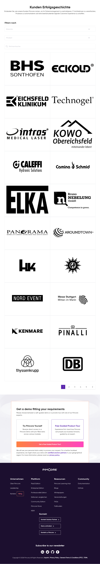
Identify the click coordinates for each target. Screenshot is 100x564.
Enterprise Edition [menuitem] (37, 488)
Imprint (46, 558)
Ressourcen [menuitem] (59, 479)
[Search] (7, 46)
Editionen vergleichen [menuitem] (39, 497)
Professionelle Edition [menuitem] (39, 493)
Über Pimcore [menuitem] (15, 483)
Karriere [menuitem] (13, 494)
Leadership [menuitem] (14, 488)
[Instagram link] (52, 552)
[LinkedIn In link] (57, 552)
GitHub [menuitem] (80, 488)
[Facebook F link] (42, 552)
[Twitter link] (47, 552)
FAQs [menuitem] (56, 502)
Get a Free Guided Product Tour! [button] (50, 444)
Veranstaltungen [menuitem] (60, 497)
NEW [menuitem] (33, 511)
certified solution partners (57, 453)
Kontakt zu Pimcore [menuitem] (47, 532)
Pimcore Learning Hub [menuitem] (62, 483)
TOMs (86, 558)
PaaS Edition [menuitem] (35, 483)
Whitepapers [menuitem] (59, 493)
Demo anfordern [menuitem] (46, 526)
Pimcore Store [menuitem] (36, 506)
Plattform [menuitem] (35, 479)
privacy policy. (54, 455)
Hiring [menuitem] (20, 494)
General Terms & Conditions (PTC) (71, 558)
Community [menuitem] (83, 479)
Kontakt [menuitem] (43, 514)
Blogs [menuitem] (56, 488)
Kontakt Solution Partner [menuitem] (49, 519)
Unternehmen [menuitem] (17, 479)
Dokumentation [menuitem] (84, 483)
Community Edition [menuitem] (38, 502)
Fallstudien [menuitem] (58, 506)
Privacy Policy (54, 558)
